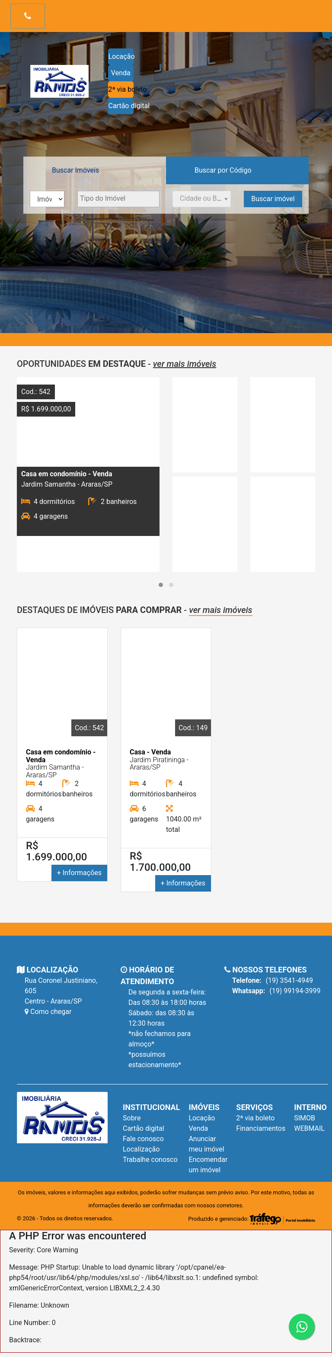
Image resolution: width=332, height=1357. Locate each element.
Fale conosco (143, 1139)
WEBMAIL (309, 1128)
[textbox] (118, 198)
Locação (121, 56)
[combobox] (118, 199)
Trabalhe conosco (150, 1159)
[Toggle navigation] (27, 16)
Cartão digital (121, 106)
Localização (141, 1149)
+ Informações (79, 873)
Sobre (131, 1118)
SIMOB (304, 1118)
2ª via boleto (121, 89)
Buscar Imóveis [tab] (75, 170)
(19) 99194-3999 (276, 991)
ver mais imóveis (184, 364)
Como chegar (48, 1011)
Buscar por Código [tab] (223, 170)
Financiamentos (260, 1128)
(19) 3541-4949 (272, 980)
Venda (121, 73)
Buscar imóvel (272, 199)
